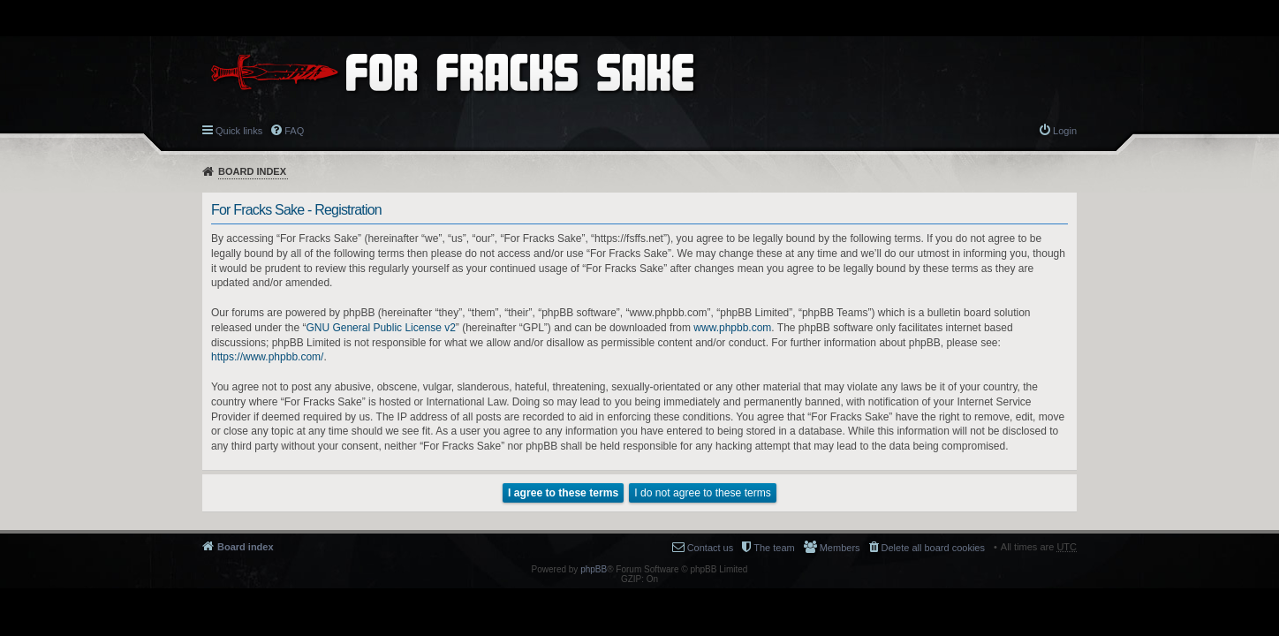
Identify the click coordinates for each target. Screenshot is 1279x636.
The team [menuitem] (773, 547)
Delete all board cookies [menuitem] (933, 547)
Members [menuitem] (840, 547)
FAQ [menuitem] (294, 130)
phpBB (593, 569)
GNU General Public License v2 (380, 328)
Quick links (239, 130)
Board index (252, 171)
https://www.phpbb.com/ (267, 357)
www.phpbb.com (732, 328)
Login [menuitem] (1065, 130)
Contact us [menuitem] (710, 547)
